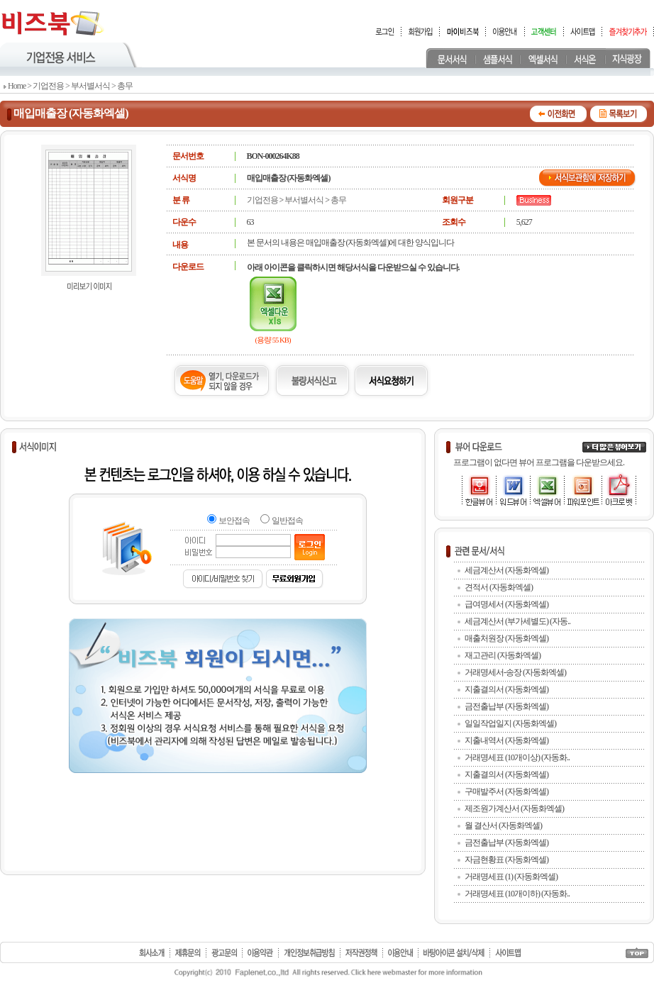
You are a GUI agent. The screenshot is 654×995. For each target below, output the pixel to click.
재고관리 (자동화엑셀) (503, 655)
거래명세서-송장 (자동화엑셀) (515, 672)
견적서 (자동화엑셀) (499, 587)
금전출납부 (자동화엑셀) (506, 706)
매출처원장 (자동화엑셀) (506, 638)
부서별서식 (90, 86)
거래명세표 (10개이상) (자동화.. (517, 757)
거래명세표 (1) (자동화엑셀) (511, 877)
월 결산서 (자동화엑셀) (503, 825)
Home (17, 86)
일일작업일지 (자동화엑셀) (510, 723)
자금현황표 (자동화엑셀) (506, 860)
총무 (125, 86)
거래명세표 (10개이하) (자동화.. (517, 894)
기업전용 (48, 86)
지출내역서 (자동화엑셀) (506, 740)
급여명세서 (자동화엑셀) (506, 604)
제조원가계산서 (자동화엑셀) (514, 808)
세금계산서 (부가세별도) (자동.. (517, 621)
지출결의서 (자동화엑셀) (506, 689)
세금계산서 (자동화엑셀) (506, 570)
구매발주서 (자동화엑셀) (506, 791)
